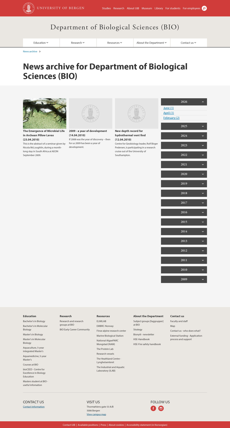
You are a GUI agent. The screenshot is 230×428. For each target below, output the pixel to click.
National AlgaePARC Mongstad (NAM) (107, 342)
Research (118, 8)
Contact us (187, 43)
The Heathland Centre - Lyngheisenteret (109, 360)
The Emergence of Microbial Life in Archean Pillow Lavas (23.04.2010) (44, 135)
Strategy (137, 329)
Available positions (88, 424)
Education (40, 43)
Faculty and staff (179, 321)
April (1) (168, 113)
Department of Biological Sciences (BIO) (115, 27)
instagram (162, 409)
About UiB (133, 8)
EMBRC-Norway (105, 326)
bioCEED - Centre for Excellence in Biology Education (34, 373)
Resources (113, 43)
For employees (191, 8)
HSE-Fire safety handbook (147, 344)
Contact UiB (69, 424)
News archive (30, 51)
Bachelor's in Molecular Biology (35, 327)
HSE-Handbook (141, 339)
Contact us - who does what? (185, 330)
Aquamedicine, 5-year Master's (34, 357)
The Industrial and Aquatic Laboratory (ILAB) (111, 368)
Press (103, 424)
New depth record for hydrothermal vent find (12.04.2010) (130, 135)
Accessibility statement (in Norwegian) (146, 424)
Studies (106, 8)
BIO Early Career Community (75, 329)
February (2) (171, 118)
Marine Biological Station (110, 335)
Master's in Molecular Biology (34, 341)
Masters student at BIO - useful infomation (35, 383)
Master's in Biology (33, 334)
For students (172, 8)
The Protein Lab (105, 348)
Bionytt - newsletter (143, 334)
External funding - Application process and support (186, 337)
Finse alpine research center (111, 330)
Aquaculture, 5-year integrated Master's (33, 349)
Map (172, 326)
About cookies (116, 424)
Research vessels (105, 353)
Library (159, 8)
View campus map (96, 414)
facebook (154, 409)
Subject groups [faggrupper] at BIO (148, 323)
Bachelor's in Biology (34, 321)
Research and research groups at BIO (71, 323)
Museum (147, 8)
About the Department (150, 43)
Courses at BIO (30, 364)
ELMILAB (101, 321)
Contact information (34, 406)
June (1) (168, 108)
